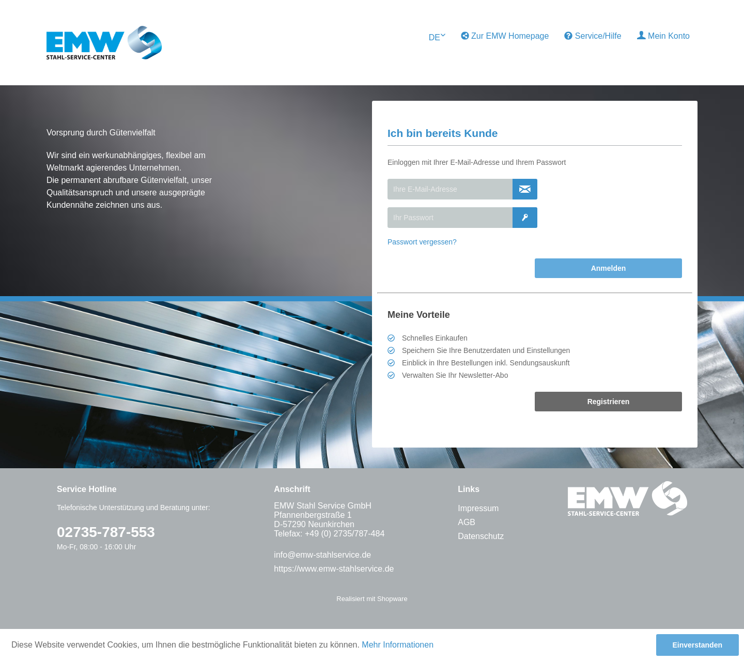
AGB (466, 522)
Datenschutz (481, 536)
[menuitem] (505, 36)
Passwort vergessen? (422, 242)
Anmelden (608, 268)
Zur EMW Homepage (505, 36)
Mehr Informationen (397, 644)
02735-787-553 (106, 532)
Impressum (478, 508)
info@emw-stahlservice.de (322, 554)
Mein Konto (663, 35)
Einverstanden (697, 645)
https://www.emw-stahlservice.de (334, 568)
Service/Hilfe (592, 36)
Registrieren (608, 401)
